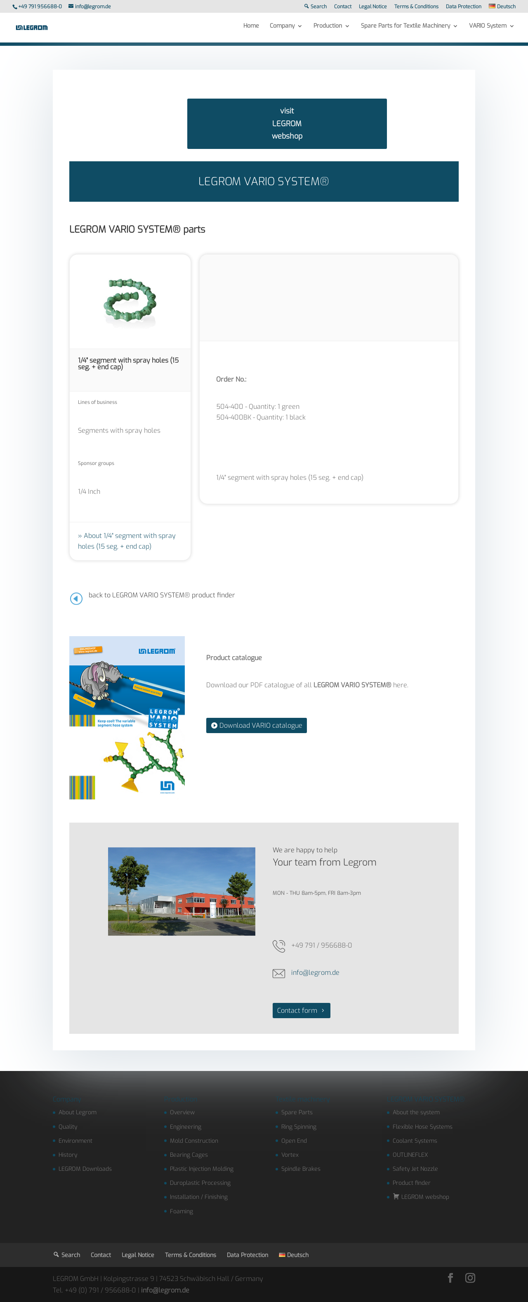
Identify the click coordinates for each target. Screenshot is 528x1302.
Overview (182, 1112)
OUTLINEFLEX (410, 1155)
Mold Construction (194, 1141)
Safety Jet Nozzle (415, 1169)
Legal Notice (373, 7)
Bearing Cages (189, 1155)
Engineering (185, 1127)
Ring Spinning (298, 1127)
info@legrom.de (315, 972)
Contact (342, 7)
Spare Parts (297, 1112)
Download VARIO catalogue (260, 725)
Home (251, 29)
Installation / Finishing (199, 1197)
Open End (294, 1141)
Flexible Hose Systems (423, 1127)
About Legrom (78, 1112)
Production (328, 29)
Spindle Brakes (301, 1169)
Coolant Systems (415, 1141)
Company (282, 29)
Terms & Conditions (416, 7)
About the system (416, 1112)
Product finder (412, 1183)
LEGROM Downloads (85, 1169)
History (68, 1155)
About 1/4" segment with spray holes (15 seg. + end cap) (127, 541)
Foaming (181, 1211)
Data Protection (463, 7)
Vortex (290, 1155)
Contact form (297, 1010)
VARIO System (488, 29)
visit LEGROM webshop (287, 123)
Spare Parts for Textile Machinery (405, 29)
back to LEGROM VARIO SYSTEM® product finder (162, 595)
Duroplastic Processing (200, 1183)
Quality (68, 1127)
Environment (75, 1141)
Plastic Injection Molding (201, 1169)
